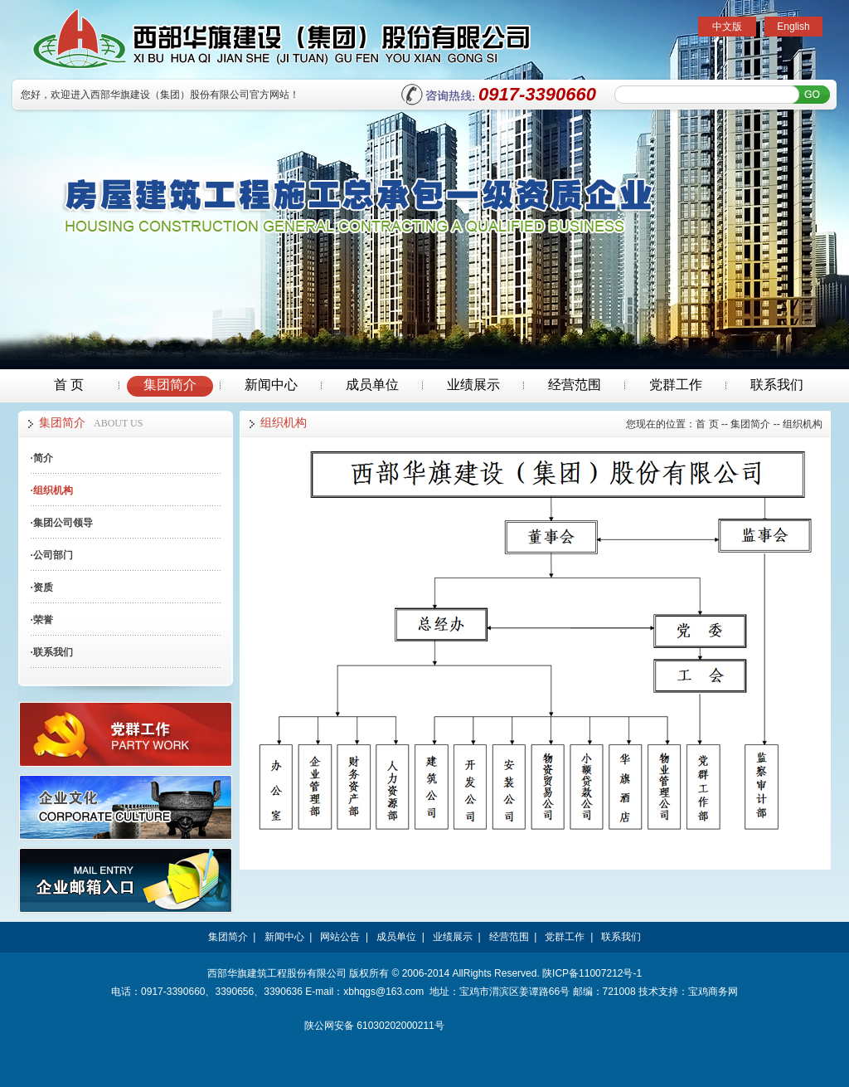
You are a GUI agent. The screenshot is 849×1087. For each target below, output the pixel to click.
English (793, 26)
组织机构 (52, 490)
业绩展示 (473, 385)
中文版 (727, 26)
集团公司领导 (62, 523)
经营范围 (574, 385)
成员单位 (372, 385)
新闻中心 (271, 385)
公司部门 (52, 555)
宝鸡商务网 (713, 991)
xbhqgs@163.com (383, 991)
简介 (42, 458)
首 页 (69, 385)
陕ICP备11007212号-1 (592, 973)
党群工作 (675, 385)
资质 (42, 587)
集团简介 (169, 385)
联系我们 (776, 385)
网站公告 (340, 937)
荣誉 (42, 620)
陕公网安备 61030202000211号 (374, 1025)
